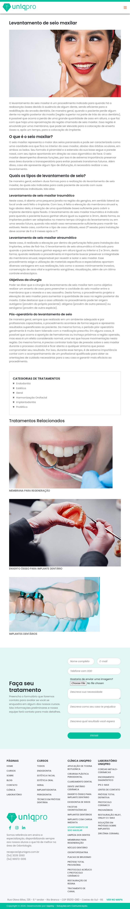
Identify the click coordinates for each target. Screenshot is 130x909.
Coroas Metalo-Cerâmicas (108, 771)
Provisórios (105, 810)
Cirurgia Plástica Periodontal (78, 775)
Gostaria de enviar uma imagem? (91, 679)
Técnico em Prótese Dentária (48, 801)
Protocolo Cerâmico (105, 804)
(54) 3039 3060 (16, 855)
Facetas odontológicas (77, 808)
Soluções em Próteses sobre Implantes (107, 825)
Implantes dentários (80, 814)
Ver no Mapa (114, 899)
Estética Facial (46, 775)
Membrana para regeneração (77, 841)
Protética (21, 407)
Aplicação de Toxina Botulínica (80, 767)
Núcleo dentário (78, 847)
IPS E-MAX (103, 784)
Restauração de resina (77, 882)
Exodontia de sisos (79, 802)
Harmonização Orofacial (31, 397)
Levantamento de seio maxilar (78, 829)
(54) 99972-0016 (16, 859)
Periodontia (44, 794)
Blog (9, 780)
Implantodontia (26, 402)
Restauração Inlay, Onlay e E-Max (109, 816)
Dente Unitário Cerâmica (76, 788)
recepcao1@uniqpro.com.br (23, 852)
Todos (41, 766)
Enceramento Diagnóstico (106, 778)
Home (10, 766)
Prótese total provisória (76, 863)
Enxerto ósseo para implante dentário (79, 796)
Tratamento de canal (76, 890)
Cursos (11, 770)
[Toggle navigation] (125, 8)
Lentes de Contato (109, 789)
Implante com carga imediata (80, 821)
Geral (19, 393)
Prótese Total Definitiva (106, 796)
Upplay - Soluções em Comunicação (66, 905)
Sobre (10, 775)
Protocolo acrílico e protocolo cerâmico (80, 872)
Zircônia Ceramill (108, 833)
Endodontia (23, 383)
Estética (21, 388)
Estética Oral (45, 780)
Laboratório (14, 794)
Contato (12, 785)
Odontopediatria (78, 852)
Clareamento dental (80, 781)
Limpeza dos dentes (79, 835)
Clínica (11, 789)
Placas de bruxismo (79, 857)
